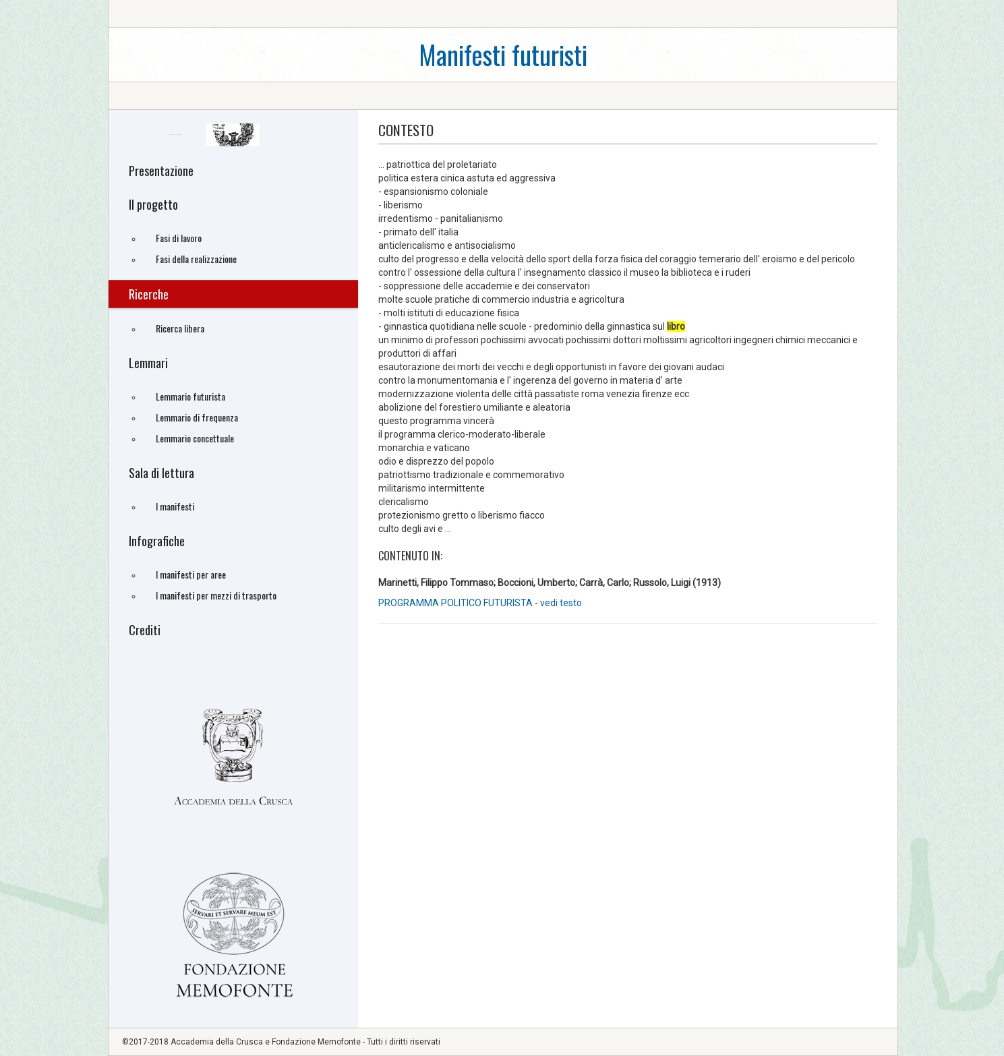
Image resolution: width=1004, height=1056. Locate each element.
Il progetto (153, 204)
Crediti (144, 630)
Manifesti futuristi (503, 54)
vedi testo (561, 602)
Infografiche (157, 541)
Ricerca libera (180, 328)
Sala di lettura (161, 472)
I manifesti (175, 506)
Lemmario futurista (190, 396)
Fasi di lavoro (179, 238)
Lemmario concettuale (195, 438)
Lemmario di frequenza (197, 417)
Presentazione (161, 170)
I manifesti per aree (191, 574)
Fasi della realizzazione (196, 259)
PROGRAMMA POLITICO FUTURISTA (456, 602)
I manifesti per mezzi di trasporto (216, 595)
